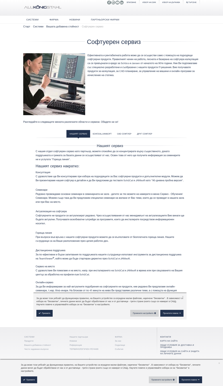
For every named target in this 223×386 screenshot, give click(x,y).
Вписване (131, 2)
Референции (76, 345)
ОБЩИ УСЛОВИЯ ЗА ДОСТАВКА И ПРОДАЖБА (177, 346)
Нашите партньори (79, 337)
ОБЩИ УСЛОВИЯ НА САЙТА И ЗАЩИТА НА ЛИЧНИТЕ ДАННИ (179, 352)
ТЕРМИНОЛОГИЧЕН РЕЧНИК (84, 349)
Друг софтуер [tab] (144, 133)
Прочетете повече (189, 380)
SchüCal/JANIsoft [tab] (102, 133)
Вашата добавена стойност (62, 26)
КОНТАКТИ (165, 337)
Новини (73, 341)
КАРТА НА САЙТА (169, 341)
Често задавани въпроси (36, 349)
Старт (26, 26)
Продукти (29, 341)
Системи (38, 26)
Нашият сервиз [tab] (78, 133)
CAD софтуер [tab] (124, 133)
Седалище (120, 345)
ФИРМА (118, 337)
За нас (118, 341)
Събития (119, 349)
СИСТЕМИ (29, 337)
